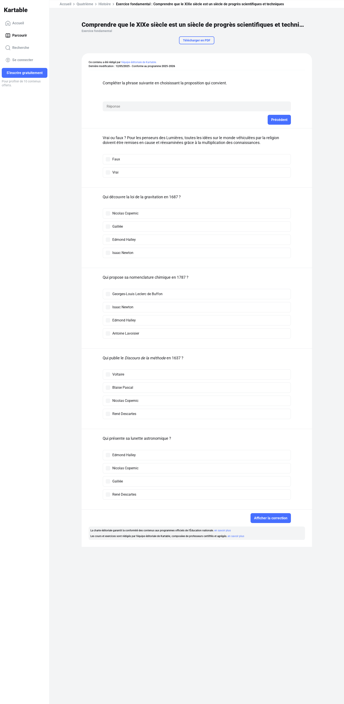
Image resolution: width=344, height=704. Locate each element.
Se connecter (19, 60)
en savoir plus (222, 530)
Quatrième (85, 4)
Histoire (105, 4)
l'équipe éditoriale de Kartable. (139, 62)
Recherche (17, 47)
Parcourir (16, 35)
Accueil (14, 23)
